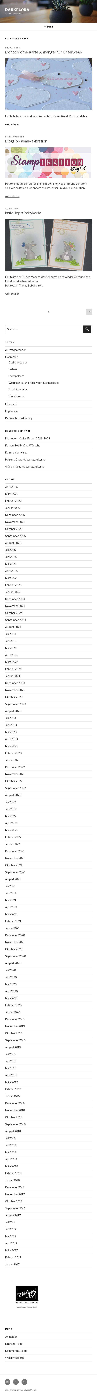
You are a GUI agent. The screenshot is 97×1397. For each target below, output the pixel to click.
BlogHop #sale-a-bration (26, 141)
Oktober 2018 (13, 1117)
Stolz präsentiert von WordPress (20, 1390)
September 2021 (15, 872)
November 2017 (15, 1194)
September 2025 (15, 535)
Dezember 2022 (15, 767)
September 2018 (15, 1124)
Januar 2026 (12, 507)
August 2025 (13, 542)
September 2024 (15, 619)
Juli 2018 (10, 1138)
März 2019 (11, 1082)
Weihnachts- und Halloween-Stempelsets (34, 382)
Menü (48, 27)
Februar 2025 (13, 584)
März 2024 (11, 661)
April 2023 (11, 739)
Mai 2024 (11, 648)
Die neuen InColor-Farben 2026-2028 (27, 438)
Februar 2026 (13, 500)
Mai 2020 (11, 984)
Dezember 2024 (15, 599)
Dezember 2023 (15, 683)
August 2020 (13, 963)
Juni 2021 (10, 893)
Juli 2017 (10, 1222)
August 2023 (13, 711)
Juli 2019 (10, 1054)
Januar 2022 (12, 844)
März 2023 (11, 746)
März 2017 (11, 1250)
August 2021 (13, 879)
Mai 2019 (10, 1068)
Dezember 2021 (15, 851)
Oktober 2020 (13, 949)
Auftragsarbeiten (15, 349)
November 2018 (15, 1110)
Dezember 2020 (15, 935)
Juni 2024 (11, 641)
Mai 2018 (10, 1152)
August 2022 (13, 795)
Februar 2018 (13, 1173)
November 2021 (15, 858)
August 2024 (13, 626)
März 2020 (11, 998)
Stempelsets (16, 376)
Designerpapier (18, 362)
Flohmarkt (11, 356)
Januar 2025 (12, 592)
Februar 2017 (13, 1257)
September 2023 (15, 704)
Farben (13, 369)
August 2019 (13, 1047)
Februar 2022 (13, 837)
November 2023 (15, 690)
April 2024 (11, 655)
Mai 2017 (10, 1236)
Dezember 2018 (15, 1103)
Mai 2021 (10, 900)
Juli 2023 (10, 717)
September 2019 (15, 1040)
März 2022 (11, 830)
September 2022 (15, 788)
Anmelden (11, 1336)
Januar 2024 (12, 676)
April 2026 (11, 486)
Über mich (11, 404)
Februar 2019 (13, 1089)
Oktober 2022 (13, 781)
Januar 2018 (12, 1180)
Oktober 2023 (13, 697)
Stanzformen (17, 396)
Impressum (11, 411)
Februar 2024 (13, 668)
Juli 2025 (10, 549)
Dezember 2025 (15, 514)
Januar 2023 (12, 760)
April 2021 (11, 907)
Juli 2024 (10, 634)
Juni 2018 (10, 1145)
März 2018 (11, 1166)
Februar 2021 (13, 921)
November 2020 (15, 942)
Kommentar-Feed (16, 1350)
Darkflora (17, 10)
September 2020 (15, 956)
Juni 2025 (11, 556)
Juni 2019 (10, 1061)
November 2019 (15, 1026)
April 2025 (11, 570)
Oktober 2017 (13, 1201)
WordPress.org (14, 1357)
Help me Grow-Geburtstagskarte (25, 459)
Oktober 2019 (13, 1033)
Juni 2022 (11, 809)
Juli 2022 (10, 802)
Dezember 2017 (15, 1187)
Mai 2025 (11, 563)
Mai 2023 (11, 732)
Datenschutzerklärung (18, 418)
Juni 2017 (10, 1229)
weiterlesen (12, 124)
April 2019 (11, 1075)
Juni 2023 (11, 725)
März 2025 (11, 577)
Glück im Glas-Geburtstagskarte (24, 466)
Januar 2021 (12, 928)
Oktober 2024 (13, 612)
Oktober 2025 (13, 528)
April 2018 (11, 1159)
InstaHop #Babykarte (23, 213)
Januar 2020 (12, 1012)
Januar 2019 (12, 1096)
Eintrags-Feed (13, 1343)
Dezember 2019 (15, 1019)
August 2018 (13, 1131)
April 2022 (11, 823)
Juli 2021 (10, 886)
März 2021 (11, 914)
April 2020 (11, 991)
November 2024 (15, 605)
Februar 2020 (13, 1005)
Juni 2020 (11, 977)
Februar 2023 (13, 753)
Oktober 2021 (13, 865)
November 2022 (15, 774)
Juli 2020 (10, 970)
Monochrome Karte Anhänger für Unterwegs (43, 52)
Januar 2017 (12, 1264)
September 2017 (15, 1208)
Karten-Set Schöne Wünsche (22, 445)
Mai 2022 (10, 816)
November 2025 (15, 521)
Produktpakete (18, 389)
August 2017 (13, 1215)
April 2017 (11, 1243)
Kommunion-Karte (16, 452)
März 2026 (11, 493)
